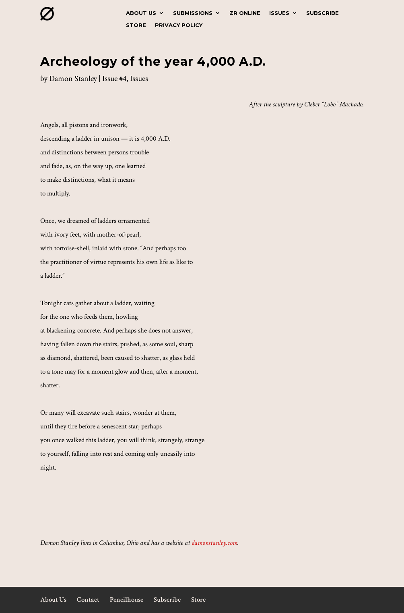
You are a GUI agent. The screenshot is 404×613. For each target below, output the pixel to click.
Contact (88, 599)
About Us (141, 13)
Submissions (192, 13)
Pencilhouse (126, 599)
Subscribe (322, 13)
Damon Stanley (73, 78)
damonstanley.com (214, 542)
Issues (279, 13)
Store (136, 25)
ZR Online (244, 13)
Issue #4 (114, 78)
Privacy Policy (178, 25)
